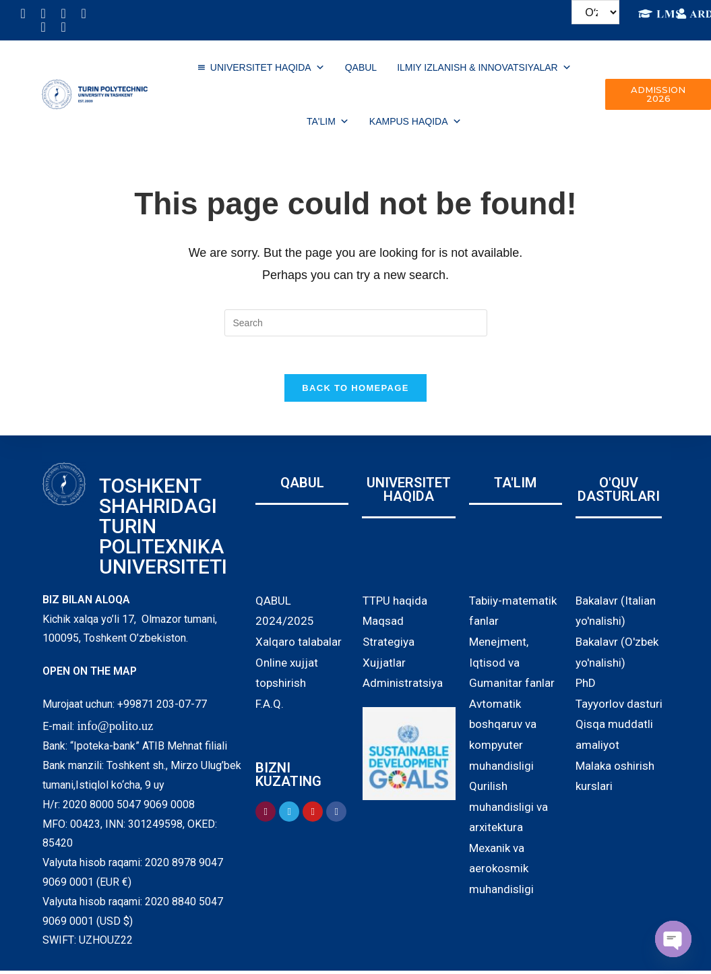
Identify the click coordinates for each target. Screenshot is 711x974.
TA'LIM (328, 121)
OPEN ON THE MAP (89, 674)
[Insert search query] (355, 322)
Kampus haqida (415, 121)
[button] (658, 94)
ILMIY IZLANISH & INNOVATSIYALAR (484, 67)
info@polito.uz (115, 728)
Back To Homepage (355, 391)
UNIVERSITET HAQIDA (267, 67)
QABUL (361, 67)
